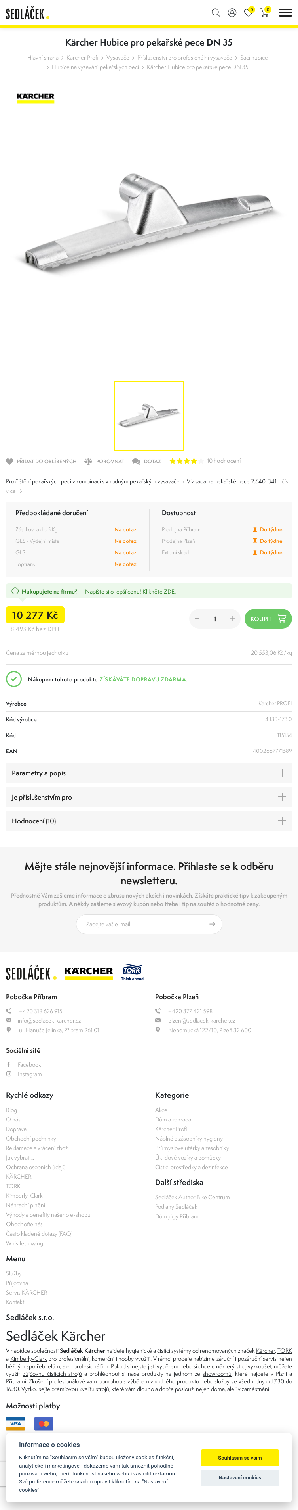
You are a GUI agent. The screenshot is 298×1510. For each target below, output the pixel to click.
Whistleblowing (24, 1243)
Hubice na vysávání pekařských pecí (95, 67)
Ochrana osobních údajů (36, 1167)
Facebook (23, 1064)
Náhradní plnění (25, 1205)
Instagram (24, 1074)
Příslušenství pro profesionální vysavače (184, 57)
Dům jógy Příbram (177, 1216)
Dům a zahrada (173, 1119)
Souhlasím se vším (240, 1458)
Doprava (16, 1129)
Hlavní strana (43, 57)
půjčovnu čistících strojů (52, 1373)
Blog (11, 1110)
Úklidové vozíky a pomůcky (188, 1157)
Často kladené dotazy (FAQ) (39, 1233)
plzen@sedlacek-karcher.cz (195, 1020)
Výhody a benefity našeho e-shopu (48, 1214)
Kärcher (265, 1350)
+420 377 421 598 (184, 1011)
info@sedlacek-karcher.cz (43, 1020)
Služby (14, 1273)
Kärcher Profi (82, 57)
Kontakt (15, 1302)
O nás (13, 1119)
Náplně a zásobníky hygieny (189, 1138)
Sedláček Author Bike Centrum (192, 1197)
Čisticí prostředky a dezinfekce (191, 1167)
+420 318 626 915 (34, 1011)
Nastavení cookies (240, 1478)
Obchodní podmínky (31, 1138)
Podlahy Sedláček (176, 1206)
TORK (13, 1186)
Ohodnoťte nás (24, 1224)
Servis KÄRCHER (26, 1292)
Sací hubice (254, 57)
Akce (161, 1110)
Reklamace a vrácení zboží (37, 1148)
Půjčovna (17, 1283)
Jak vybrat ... (20, 1157)
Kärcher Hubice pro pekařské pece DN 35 (198, 67)
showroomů (217, 1373)
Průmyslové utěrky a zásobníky (192, 1148)
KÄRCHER (18, 1176)
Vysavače (117, 57)
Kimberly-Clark (24, 1195)
